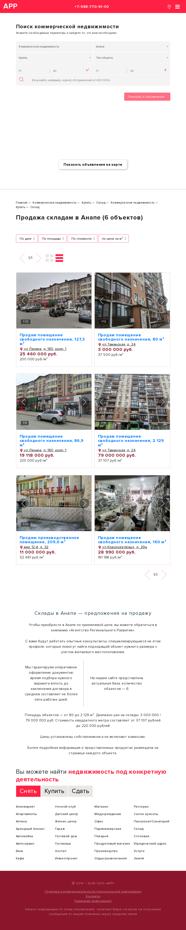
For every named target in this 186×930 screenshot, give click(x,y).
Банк (19, 851)
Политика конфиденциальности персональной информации (93, 891)
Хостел (60, 851)
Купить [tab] (54, 791)
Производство (106, 851)
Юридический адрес (150, 843)
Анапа (100, 46)
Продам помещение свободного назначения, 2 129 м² (131, 441)
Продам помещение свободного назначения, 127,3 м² (52, 339)
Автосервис (25, 843)
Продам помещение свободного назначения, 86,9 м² (52, 441)
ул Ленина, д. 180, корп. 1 (43, 349)
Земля (139, 858)
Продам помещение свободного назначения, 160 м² (132, 540)
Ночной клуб (65, 806)
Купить (23, 58)
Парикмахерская (107, 829)
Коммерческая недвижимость (39, 46)
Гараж (60, 829)
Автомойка (24, 836)
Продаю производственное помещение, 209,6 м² (49, 540)
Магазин (101, 806)
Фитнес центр (66, 821)
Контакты (93, 896)
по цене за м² (112, 239)
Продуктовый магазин (112, 843)
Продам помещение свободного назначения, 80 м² (131, 337)
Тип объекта (104, 58)
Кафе (20, 858)
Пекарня (101, 836)
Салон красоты (146, 814)
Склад (139, 829)
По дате (26, 239)
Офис (98, 821)
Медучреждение (107, 814)
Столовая (142, 836)
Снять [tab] (28, 791)
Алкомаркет (25, 806)
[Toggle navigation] (177, 6)
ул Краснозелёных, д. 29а (122, 547)
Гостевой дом (66, 836)
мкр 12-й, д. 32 (34, 547)
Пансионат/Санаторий (151, 821)
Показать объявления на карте (93, 164)
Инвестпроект (66, 858)
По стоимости (81, 239)
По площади (51, 239)
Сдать (80, 791)
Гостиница (63, 843)
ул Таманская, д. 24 (117, 344)
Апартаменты (26, 814)
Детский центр (66, 814)
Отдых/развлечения (110, 858)
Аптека (21, 821)
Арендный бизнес (30, 829)
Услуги (139, 851)
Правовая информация (92, 901)
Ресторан (141, 806)
